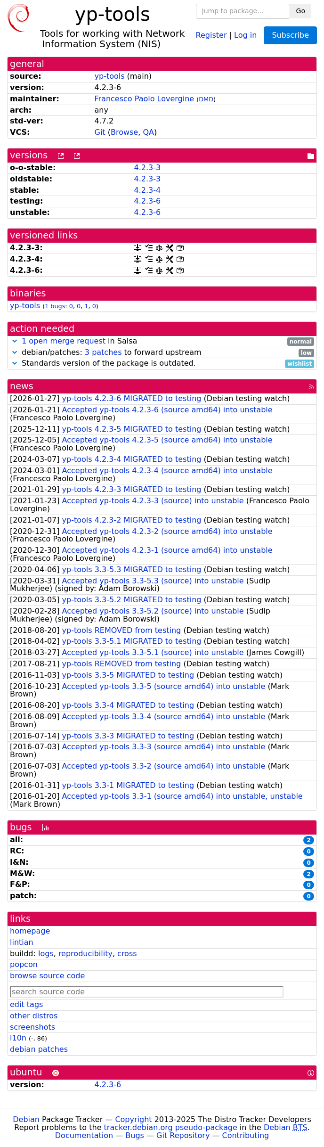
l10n (18, 1037)
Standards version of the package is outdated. (162, 364)
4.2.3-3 (147, 167)
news (21, 386)
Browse (124, 132)
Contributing (245, 1135)
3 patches (103, 352)
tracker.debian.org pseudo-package (170, 1127)
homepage (30, 930)
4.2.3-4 (147, 190)
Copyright (133, 1119)
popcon (24, 964)
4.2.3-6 (147, 201)
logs (46, 953)
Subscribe (290, 35)
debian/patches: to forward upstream (162, 353)
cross (127, 953)
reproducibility (85, 953)
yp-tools (110, 76)
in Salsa (162, 341)
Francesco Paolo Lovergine (144, 98)
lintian (21, 942)
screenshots (32, 1027)
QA (148, 132)
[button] (14, 340)
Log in (245, 34)
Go (300, 11)
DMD (206, 99)
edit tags (26, 1004)
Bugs (134, 1135)
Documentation (84, 1135)
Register (211, 34)
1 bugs (55, 306)
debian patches (39, 1049)
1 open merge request (63, 340)
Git (100, 132)
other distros (33, 1015)
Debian (26, 1119)
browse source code (47, 975)
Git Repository (183, 1135)
